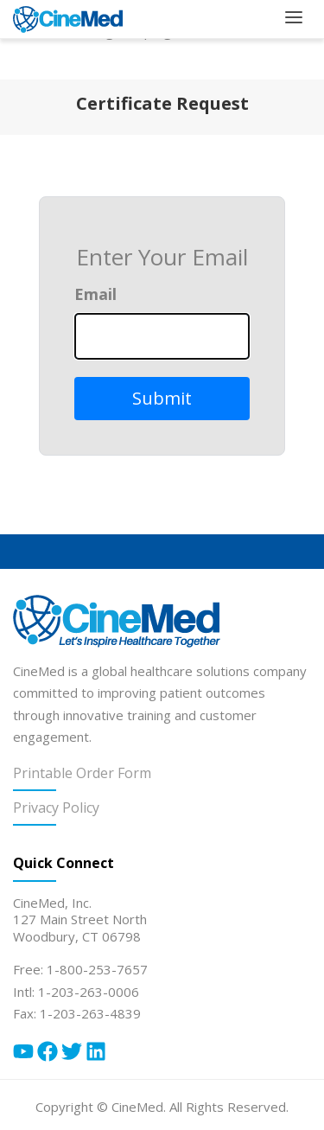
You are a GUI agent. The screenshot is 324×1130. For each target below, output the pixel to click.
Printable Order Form (82, 772)
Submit (162, 398)
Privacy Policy (56, 807)
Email (95, 294)
